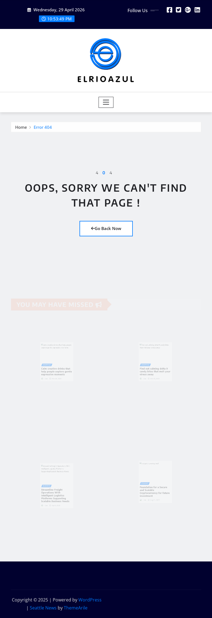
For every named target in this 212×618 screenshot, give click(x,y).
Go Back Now (106, 228)
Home (21, 128)
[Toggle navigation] (106, 102)
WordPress (90, 600)
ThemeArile (76, 608)
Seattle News (43, 608)
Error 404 (43, 128)
